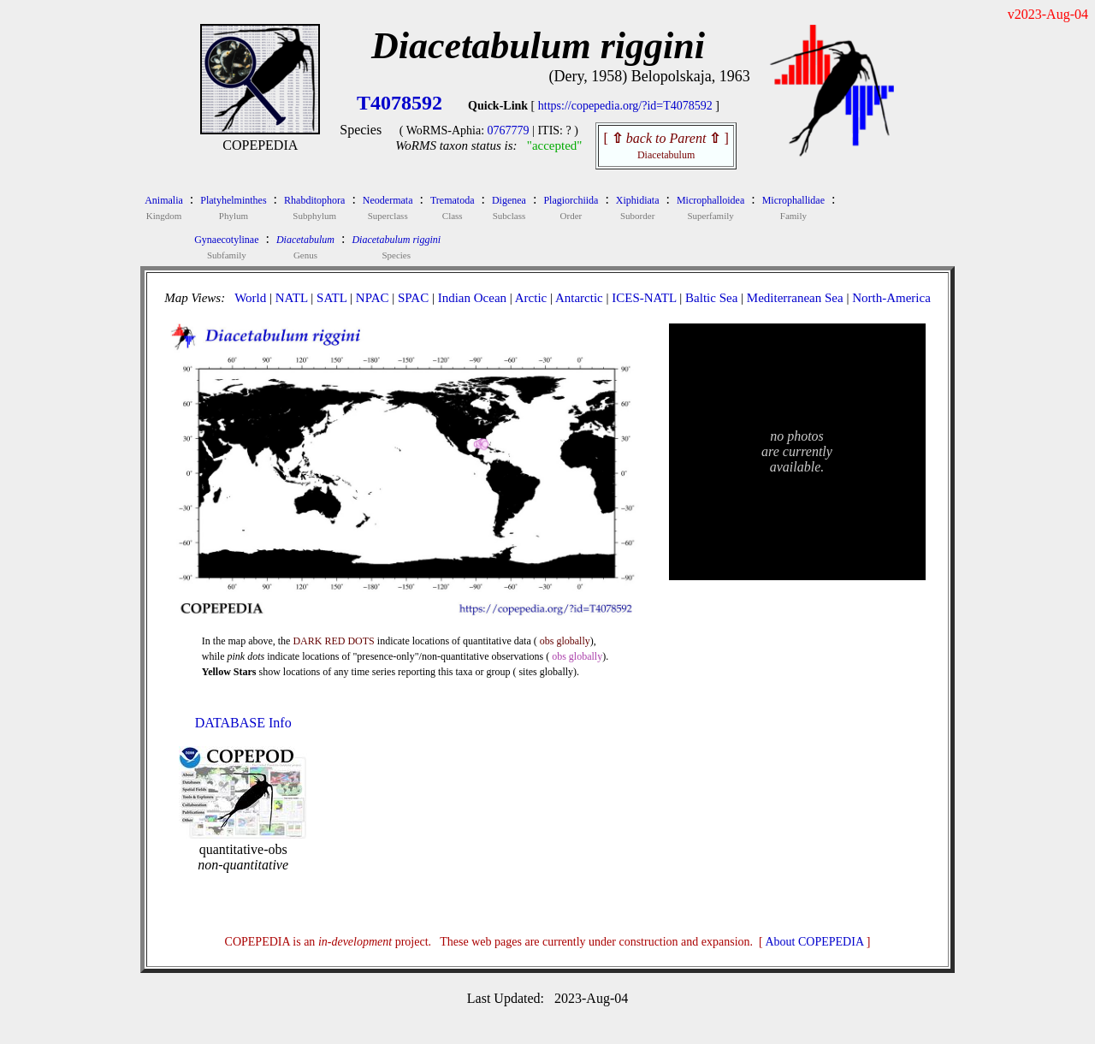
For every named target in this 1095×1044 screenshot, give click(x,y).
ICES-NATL (644, 298)
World (250, 298)
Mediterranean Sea (795, 298)
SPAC (413, 298)
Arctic (531, 298)
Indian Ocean (472, 298)
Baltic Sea (711, 298)
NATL (291, 298)
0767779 (509, 130)
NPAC (372, 298)
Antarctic (579, 298)
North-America (891, 298)
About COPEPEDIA (815, 941)
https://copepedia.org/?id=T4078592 (625, 105)
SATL (331, 298)
